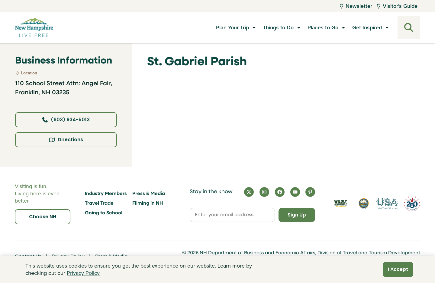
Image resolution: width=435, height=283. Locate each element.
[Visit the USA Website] (387, 204)
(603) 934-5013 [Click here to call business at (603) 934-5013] (66, 119)
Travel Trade (99, 203)
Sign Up (296, 214)
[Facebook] (280, 192)
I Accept (398, 269)
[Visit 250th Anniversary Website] (412, 204)
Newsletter (356, 6)
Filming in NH (147, 203)
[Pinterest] (310, 192)
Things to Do (278, 27)
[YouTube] (295, 192)
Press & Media (148, 193)
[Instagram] (264, 192)
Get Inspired (367, 27)
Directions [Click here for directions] (66, 139)
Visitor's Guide (397, 6)
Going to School (103, 213)
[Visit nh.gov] (363, 203)
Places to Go (323, 27)
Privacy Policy (83, 273)
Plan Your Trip (232, 27)
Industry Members (106, 193)
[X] (249, 192)
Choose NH (42, 216)
